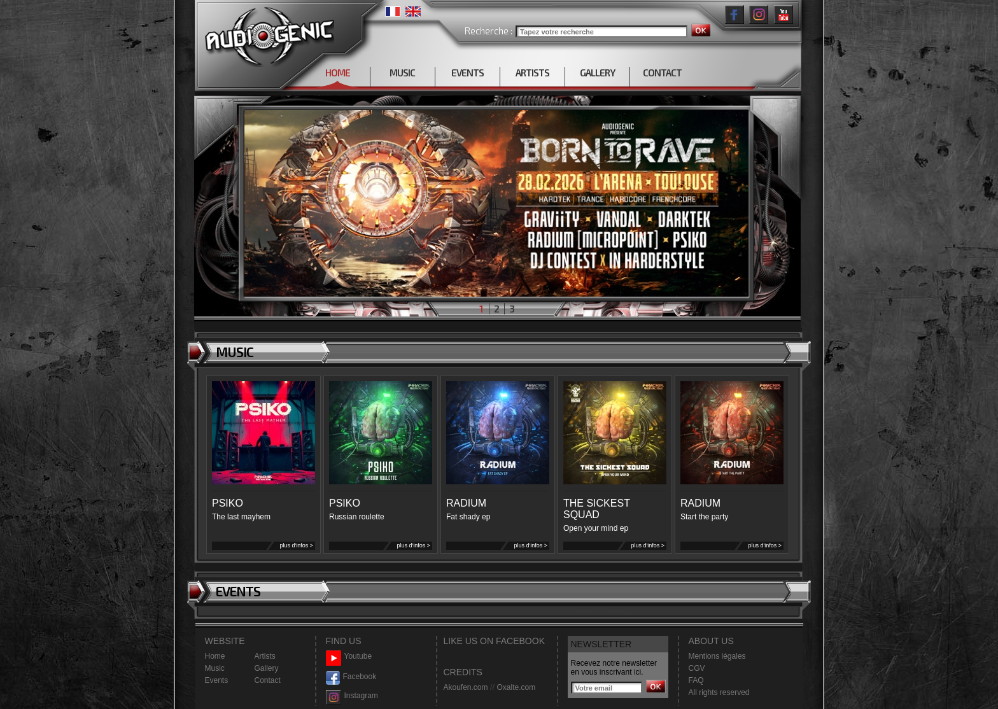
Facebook (351, 677)
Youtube (349, 656)
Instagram (352, 696)
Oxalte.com (515, 687)
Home (215, 656)
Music (215, 668)
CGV (697, 668)
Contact (268, 680)
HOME (337, 72)
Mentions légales (717, 656)
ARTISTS (532, 72)
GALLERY (597, 72)
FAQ (696, 680)
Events (216, 680)
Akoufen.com (466, 687)
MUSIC (402, 72)
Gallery (267, 668)
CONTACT (662, 72)
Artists (265, 656)
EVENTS (467, 72)
